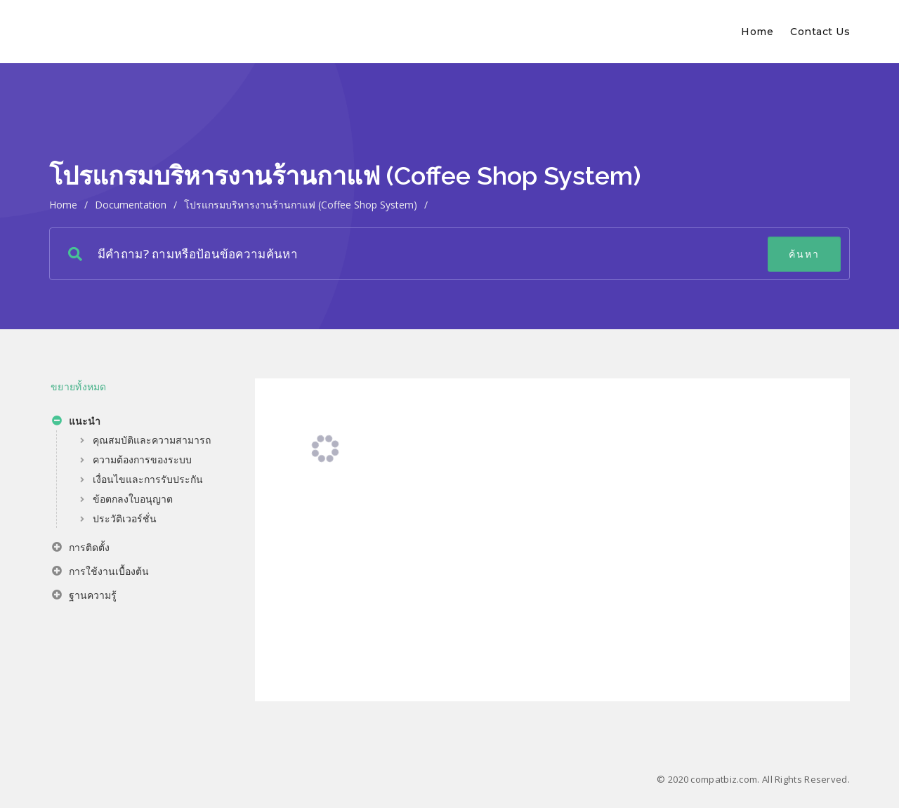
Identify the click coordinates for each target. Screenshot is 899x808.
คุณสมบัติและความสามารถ (152, 439)
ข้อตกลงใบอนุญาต (133, 498)
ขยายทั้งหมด (79, 386)
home (63, 204)
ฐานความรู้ (84, 596)
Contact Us (820, 31)
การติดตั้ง (81, 549)
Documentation (130, 204)
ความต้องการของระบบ (142, 459)
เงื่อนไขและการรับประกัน (148, 479)
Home (757, 31)
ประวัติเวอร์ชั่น (125, 518)
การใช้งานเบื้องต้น (100, 572)
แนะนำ (76, 422)
